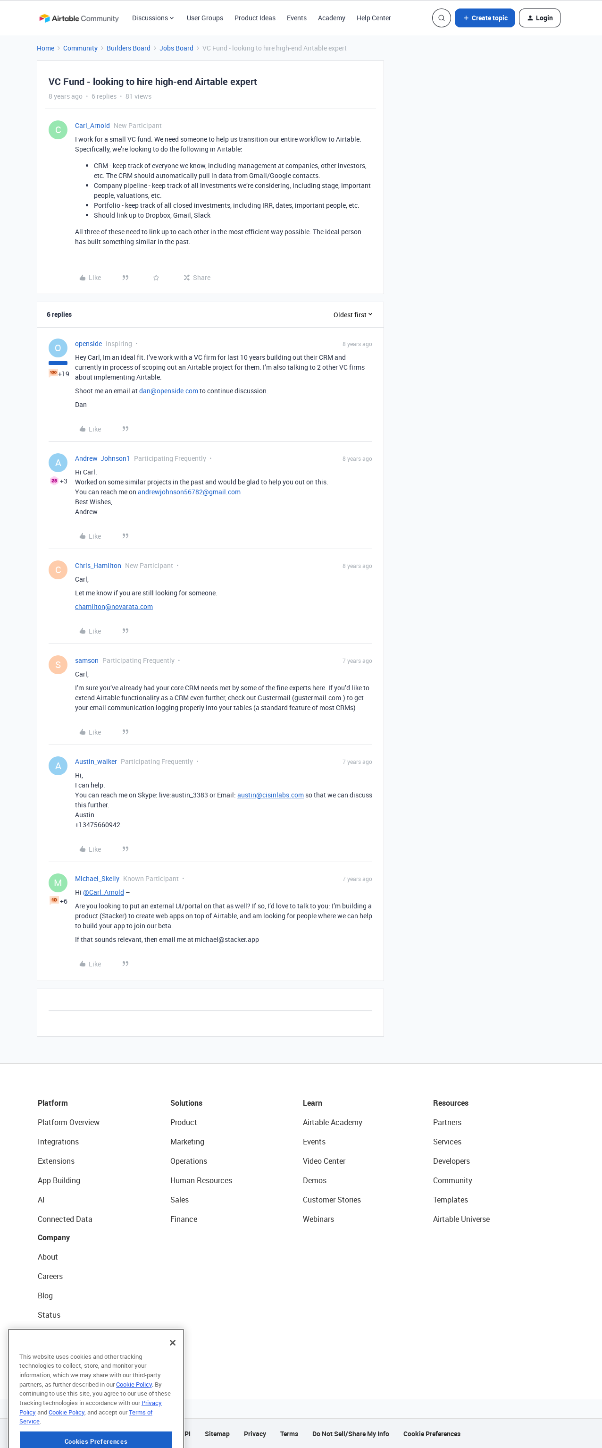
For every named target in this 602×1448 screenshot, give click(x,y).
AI (41, 1199)
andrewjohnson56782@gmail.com (189, 491)
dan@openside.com (168, 390)
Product (183, 1122)
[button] (485, 17)
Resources (450, 1103)
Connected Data (65, 1219)
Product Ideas (255, 17)
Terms (289, 1433)
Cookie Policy (134, 1412)
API (185, 1433)
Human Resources (201, 1180)
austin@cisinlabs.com (270, 794)
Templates (450, 1199)
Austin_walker (96, 761)
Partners (447, 1122)
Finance (183, 1219)
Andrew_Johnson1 (102, 458)
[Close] (172, 1371)
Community (80, 47)
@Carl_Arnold (103, 892)
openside (88, 343)
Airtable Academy (332, 1122)
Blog (45, 1295)
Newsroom (56, 1334)
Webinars (318, 1219)
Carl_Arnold (92, 125)
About (48, 1257)
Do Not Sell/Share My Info (350, 1433)
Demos (314, 1180)
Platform (53, 1103)
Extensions (56, 1161)
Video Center (324, 1161)
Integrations (58, 1141)
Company (54, 1237)
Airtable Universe (461, 1219)
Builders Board (128, 47)
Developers (451, 1161)
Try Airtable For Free (71, 1353)
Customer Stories (332, 1199)
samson (87, 660)
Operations (188, 1161)
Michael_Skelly (97, 878)
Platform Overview (69, 1122)
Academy (331, 17)
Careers (50, 1276)
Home (45, 47)
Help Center (374, 17)
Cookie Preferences (431, 1433)
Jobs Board (176, 47)
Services (447, 1141)
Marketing (187, 1141)
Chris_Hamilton (98, 565)
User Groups (205, 17)
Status (49, 1315)
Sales (179, 1199)
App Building (59, 1180)
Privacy (255, 1433)
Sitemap (217, 1433)
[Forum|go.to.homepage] (79, 17)
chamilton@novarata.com (114, 606)
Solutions (186, 1103)
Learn (312, 1103)
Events (297, 17)
